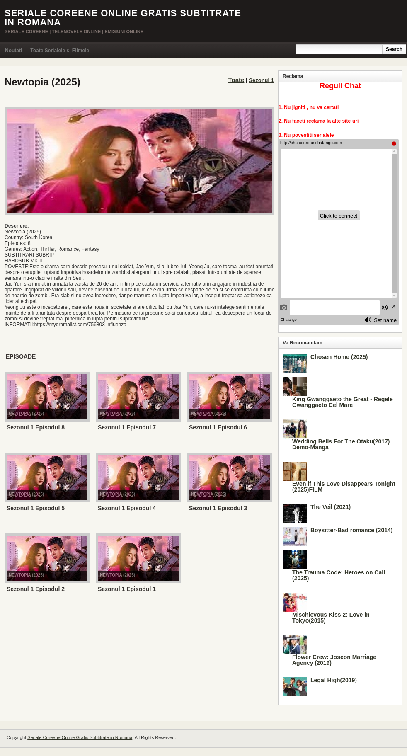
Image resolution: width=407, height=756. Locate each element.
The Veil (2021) (330, 507)
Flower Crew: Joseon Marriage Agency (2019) (334, 660)
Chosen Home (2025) (339, 357)
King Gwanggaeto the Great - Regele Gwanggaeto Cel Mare (342, 402)
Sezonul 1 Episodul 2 (36, 589)
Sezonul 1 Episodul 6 (218, 427)
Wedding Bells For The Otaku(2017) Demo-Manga (341, 444)
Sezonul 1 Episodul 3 (218, 508)
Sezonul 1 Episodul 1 (127, 589)
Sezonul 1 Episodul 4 (127, 508)
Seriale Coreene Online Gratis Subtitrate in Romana (123, 17)
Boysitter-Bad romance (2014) (351, 530)
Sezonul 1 (261, 80)
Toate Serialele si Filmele (59, 50)
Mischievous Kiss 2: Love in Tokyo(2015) (331, 617)
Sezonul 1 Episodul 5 (36, 508)
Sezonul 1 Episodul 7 (127, 427)
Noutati (13, 50)
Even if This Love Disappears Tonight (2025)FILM (343, 486)
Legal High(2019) (333, 680)
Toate (236, 79)
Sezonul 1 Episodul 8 (36, 427)
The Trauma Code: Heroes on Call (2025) (338, 575)
